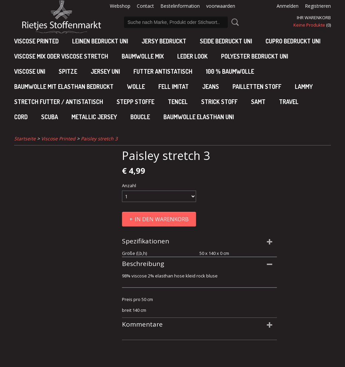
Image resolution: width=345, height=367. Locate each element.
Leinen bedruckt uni (100, 41)
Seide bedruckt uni (226, 41)
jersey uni (105, 71)
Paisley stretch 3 (99, 138)
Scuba (49, 117)
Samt (258, 101)
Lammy (304, 86)
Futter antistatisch (162, 71)
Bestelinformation (180, 6)
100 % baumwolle (230, 71)
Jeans (210, 86)
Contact (145, 6)
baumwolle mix (143, 56)
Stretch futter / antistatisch (58, 101)
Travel (289, 101)
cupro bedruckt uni (292, 41)
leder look (192, 56)
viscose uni (29, 71)
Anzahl (129, 185)
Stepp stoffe (135, 101)
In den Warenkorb (162, 219)
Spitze (68, 71)
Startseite (25, 138)
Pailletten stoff (256, 86)
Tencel (178, 101)
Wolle (136, 86)
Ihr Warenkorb (314, 17)
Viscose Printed (36, 41)
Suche (234, 22)
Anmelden (288, 6)
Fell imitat (173, 86)
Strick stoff (219, 101)
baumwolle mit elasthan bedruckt (64, 86)
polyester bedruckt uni (254, 56)
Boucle (140, 117)
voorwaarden (220, 6)
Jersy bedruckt (164, 41)
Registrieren (318, 6)
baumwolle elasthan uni (198, 117)
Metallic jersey (94, 117)
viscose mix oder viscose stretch (61, 56)
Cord (21, 117)
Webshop (120, 6)
